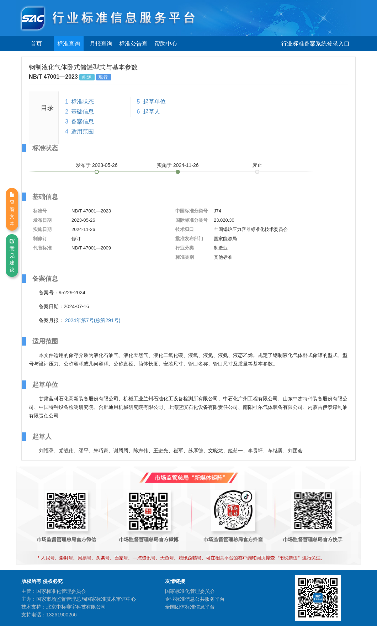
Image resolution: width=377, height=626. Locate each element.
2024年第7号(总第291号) (93, 320)
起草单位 (154, 102)
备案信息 (82, 122)
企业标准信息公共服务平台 (195, 599)
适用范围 (82, 131)
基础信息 (82, 112)
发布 (97, 165)
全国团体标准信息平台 (190, 607)
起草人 (151, 112)
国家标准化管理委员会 (190, 591)
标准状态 (82, 102)
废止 (257, 165)
